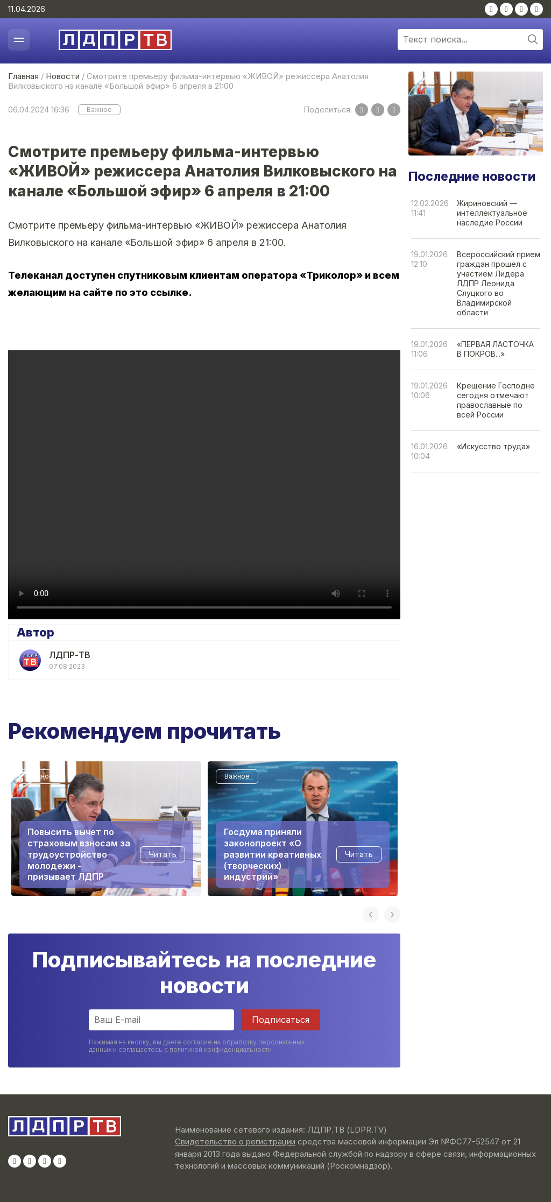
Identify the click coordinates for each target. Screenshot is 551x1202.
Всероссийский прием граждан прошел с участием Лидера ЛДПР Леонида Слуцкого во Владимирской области (498, 283)
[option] (106, 828)
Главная (23, 76)
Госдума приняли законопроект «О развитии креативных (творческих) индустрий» (272, 854)
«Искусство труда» (493, 446)
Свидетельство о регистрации (235, 1141)
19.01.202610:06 (429, 390)
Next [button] (392, 915)
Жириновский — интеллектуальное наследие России (492, 213)
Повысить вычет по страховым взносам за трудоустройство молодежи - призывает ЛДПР (78, 854)
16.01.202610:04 (429, 451)
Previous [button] (371, 915)
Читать (162, 854)
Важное (99, 109)
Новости (63, 76)
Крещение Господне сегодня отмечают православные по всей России (496, 400)
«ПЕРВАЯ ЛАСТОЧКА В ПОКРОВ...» (495, 349)
